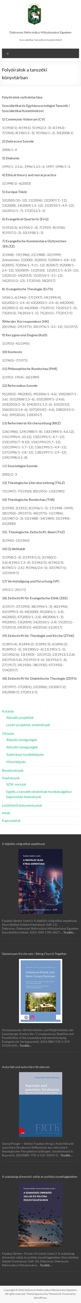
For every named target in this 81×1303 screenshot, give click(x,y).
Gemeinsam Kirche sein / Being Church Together (34, 953)
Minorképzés (16, 762)
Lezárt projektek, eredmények (28, 725)
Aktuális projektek (19, 717)
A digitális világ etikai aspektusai (23, 844)
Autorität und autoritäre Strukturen (26, 1067)
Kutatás (8, 711)
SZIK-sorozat (16, 784)
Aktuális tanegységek (22, 747)
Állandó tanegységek (21, 740)
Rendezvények (13, 770)
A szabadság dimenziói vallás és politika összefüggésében (39, 1176)
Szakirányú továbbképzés (25, 754)
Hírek (6, 813)
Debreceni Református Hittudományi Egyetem (40, 32)
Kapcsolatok (11, 820)
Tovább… (69, 932)
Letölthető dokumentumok (22, 805)
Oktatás (8, 733)
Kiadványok (11, 778)
